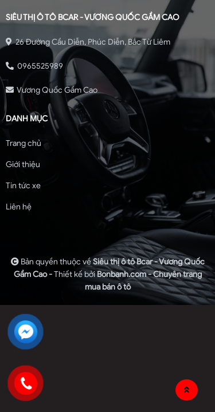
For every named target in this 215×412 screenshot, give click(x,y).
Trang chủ (23, 143)
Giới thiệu (23, 164)
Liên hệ (19, 207)
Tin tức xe (23, 186)
